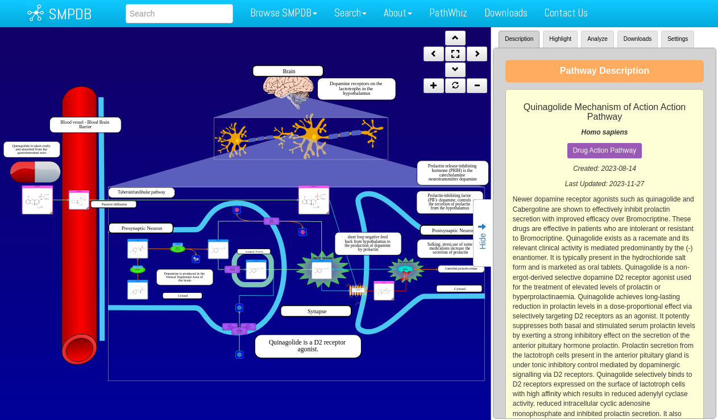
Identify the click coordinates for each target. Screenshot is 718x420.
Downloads (506, 13)
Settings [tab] (677, 39)
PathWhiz (448, 13)
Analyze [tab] (597, 39)
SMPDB (70, 14)
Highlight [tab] (560, 39)
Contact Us (566, 13)
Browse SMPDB (283, 13)
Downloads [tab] (637, 39)
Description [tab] (519, 39)
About (398, 13)
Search (350, 13)
